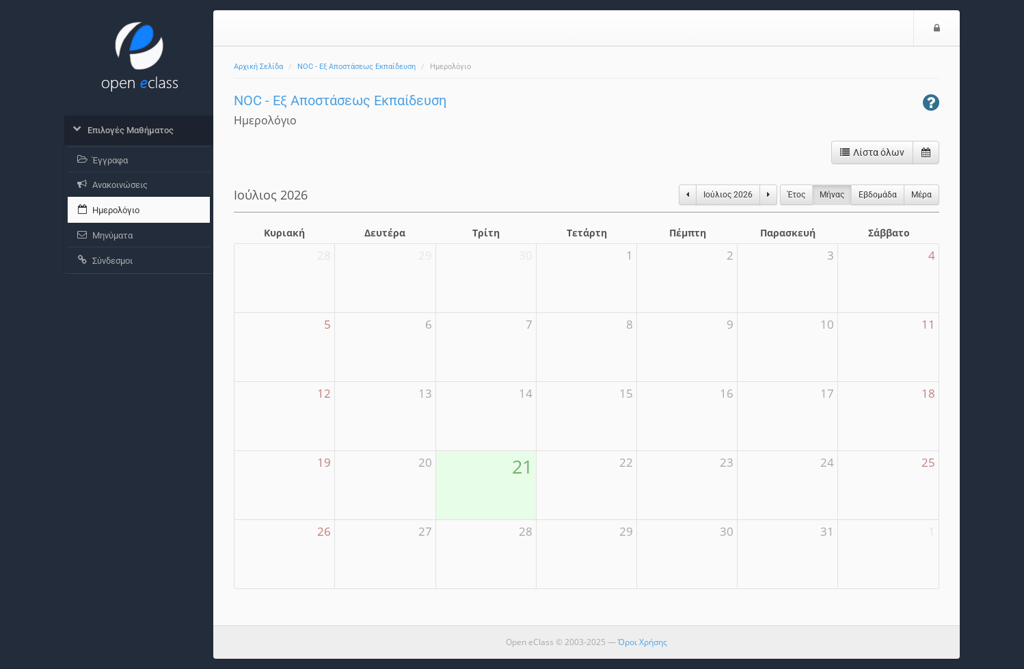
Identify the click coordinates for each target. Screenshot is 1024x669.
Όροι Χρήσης (642, 642)
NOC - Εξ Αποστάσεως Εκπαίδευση (356, 66)
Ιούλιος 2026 (728, 195)
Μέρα (921, 195)
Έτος (796, 195)
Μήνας (832, 195)
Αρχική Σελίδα (258, 66)
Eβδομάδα (878, 195)
